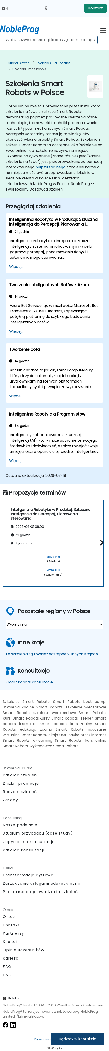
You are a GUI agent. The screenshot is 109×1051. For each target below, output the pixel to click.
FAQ (7, 966)
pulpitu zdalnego (50, 167)
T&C (7, 975)
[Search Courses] (50, 40)
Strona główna (19, 63)
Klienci (10, 941)
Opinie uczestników (23, 950)
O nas (9, 916)
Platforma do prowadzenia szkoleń (40, 891)
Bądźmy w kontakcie (77, 1039)
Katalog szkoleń (20, 775)
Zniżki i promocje (21, 783)
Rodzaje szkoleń (20, 791)
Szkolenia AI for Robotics (53, 63)
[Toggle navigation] (103, 29)
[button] (100, 542)
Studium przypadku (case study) (38, 833)
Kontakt (95, 8)
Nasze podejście (20, 825)
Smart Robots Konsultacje (29, 682)
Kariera (11, 958)
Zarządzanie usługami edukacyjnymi (41, 883)
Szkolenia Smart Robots (29, 69)
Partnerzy (13, 933)
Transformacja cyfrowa (28, 875)
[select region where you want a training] (54, 624)
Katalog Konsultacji (23, 850)
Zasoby (10, 800)
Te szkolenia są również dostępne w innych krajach (52, 654)
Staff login (54, 1048)
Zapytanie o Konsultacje (29, 842)
